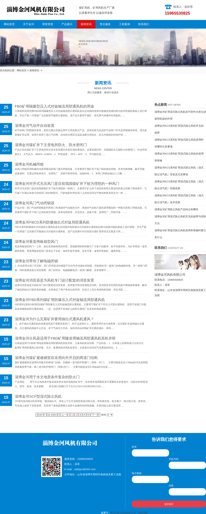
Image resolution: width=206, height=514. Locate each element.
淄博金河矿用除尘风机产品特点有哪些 (176, 209)
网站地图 (143, 512)
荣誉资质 (47, 24)
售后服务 (105, 24)
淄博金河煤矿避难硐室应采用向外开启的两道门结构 (56, 358)
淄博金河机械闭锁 (29, 164)
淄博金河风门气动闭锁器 (34, 203)
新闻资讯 (86, 24)
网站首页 (9, 24)
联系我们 (143, 24)
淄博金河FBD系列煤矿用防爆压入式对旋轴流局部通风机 (60, 300)
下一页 (95, 414)
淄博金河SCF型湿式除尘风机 (38, 396)
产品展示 (66, 24)
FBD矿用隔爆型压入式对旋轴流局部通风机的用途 (54, 106)
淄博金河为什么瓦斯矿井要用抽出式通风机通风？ (54, 319)
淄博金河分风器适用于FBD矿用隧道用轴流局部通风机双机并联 (65, 338)
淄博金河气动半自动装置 (34, 126)
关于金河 (28, 24)
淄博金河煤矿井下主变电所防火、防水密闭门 (51, 145)
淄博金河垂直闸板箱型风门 (36, 241)
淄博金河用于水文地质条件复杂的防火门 (47, 377)
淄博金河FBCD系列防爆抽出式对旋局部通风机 (52, 222)
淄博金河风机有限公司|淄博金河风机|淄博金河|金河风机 (37, 10)
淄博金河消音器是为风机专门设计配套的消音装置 (54, 280)
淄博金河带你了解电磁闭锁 (36, 261)
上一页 (65, 414)
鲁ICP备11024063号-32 (123, 512)
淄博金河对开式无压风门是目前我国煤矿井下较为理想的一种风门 (67, 184)
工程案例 (124, 24)
